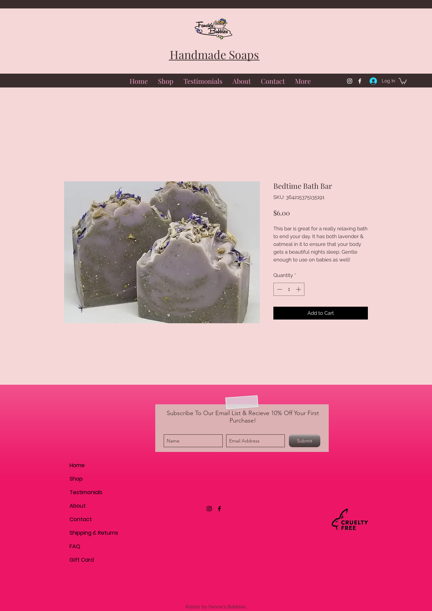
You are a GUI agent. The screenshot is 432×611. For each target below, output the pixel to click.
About (78, 506)
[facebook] (359, 81)
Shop (76, 479)
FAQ (75, 546)
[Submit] (304, 440)
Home (77, 465)
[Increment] (299, 289)
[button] (403, 80)
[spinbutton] (289, 289)
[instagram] (349, 81)
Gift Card (82, 560)
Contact (81, 519)
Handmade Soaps (214, 54)
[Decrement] (279, 289)
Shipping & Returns (93, 533)
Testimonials (86, 492)
